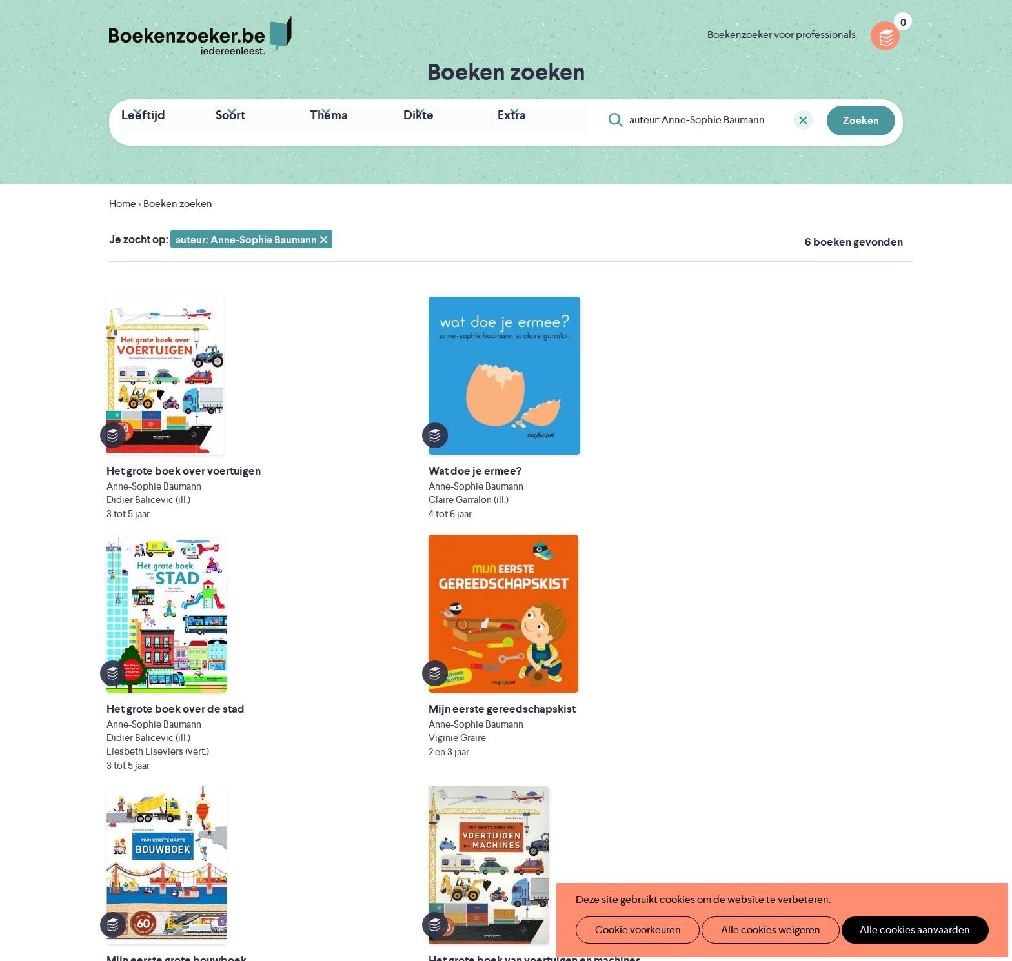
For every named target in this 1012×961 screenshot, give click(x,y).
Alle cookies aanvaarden (893, 929)
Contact (575, 741)
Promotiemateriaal (422, 741)
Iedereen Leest (566, 800)
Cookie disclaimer (862, 671)
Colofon (576, 720)
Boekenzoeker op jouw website (630, 679)
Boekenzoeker (200, 35)
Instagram (891, 712)
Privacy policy (871, 655)
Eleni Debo (475, 854)
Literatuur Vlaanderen (842, 800)
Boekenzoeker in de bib (434, 699)
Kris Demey (589, 854)
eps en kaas (707, 854)
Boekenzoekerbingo (426, 720)
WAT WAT (496, 836)
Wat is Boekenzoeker (428, 658)
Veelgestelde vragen (425, 761)
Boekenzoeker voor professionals (781, 34)
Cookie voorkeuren (632, 929)
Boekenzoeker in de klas (435, 679)
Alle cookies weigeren (757, 929)
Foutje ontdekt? (593, 658)
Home (122, 199)
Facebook (872, 712)
